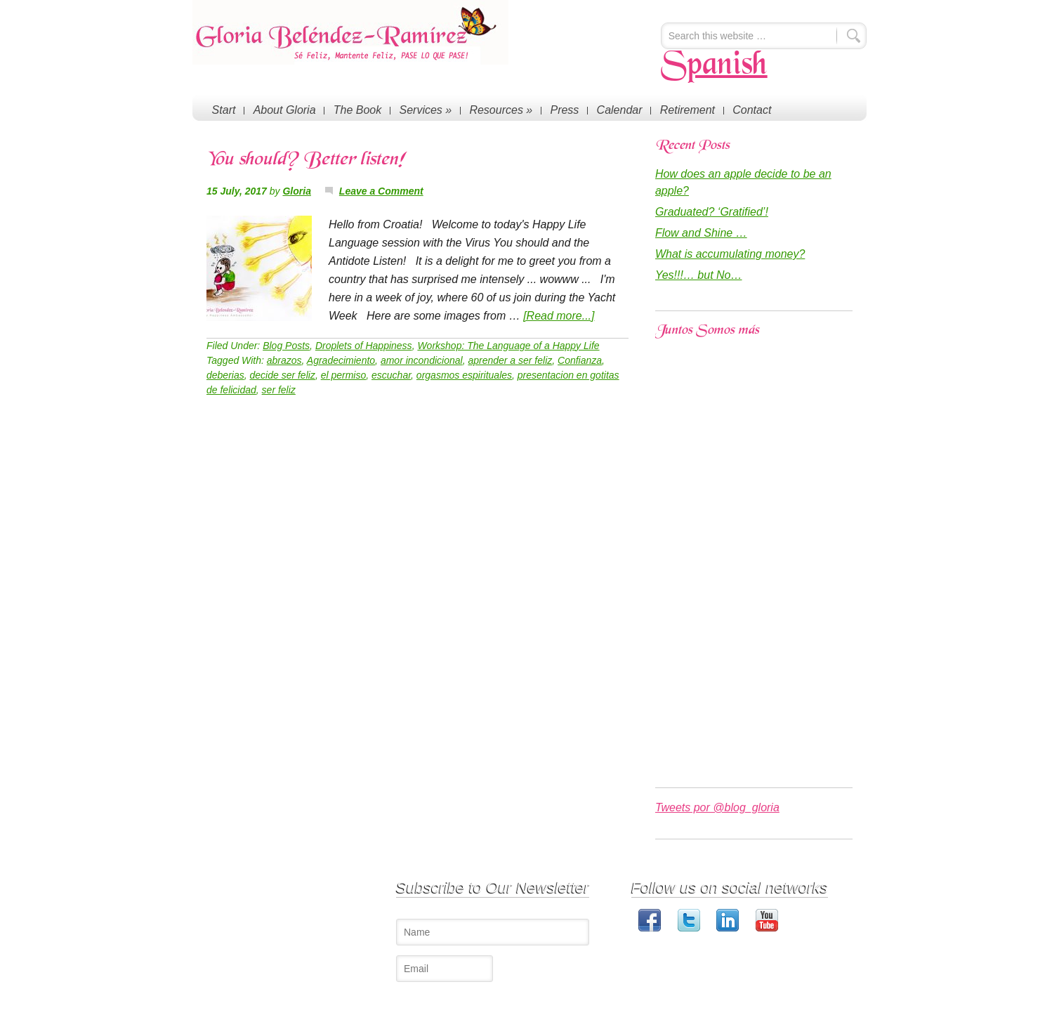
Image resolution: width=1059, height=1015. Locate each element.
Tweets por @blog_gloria (717, 807)
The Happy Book (339, 931)
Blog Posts (286, 345)
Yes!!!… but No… (698, 275)
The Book (355, 109)
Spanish (714, 66)
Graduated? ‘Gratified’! (711, 212)
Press (560, 109)
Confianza (580, 360)
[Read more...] (558, 316)
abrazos (284, 360)
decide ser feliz (282, 375)
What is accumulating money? (730, 254)
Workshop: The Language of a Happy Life (508, 345)
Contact (744, 109)
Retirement (681, 109)
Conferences (331, 903)
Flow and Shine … (701, 233)
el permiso (344, 375)
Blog (314, 945)
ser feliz (279, 389)
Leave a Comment (381, 191)
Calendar (614, 109)
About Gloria (283, 109)
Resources (497, 109)
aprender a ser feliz (510, 360)
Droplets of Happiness (363, 345)
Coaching (324, 917)
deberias (225, 375)
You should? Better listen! (305, 160)
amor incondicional (422, 360)
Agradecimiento (341, 360)
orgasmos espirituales (464, 375)
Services (422, 109)
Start (223, 109)
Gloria (296, 191)
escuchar (391, 375)
